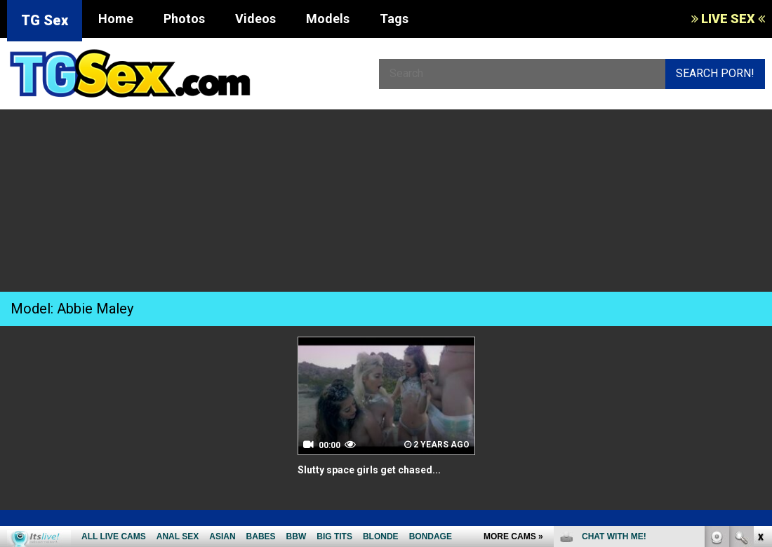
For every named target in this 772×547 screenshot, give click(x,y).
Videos (255, 18)
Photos (184, 18)
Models (328, 18)
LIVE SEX (728, 18)
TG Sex (44, 20)
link (759, 328)
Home (115, 18)
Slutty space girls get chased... (379, 469)
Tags (394, 18)
